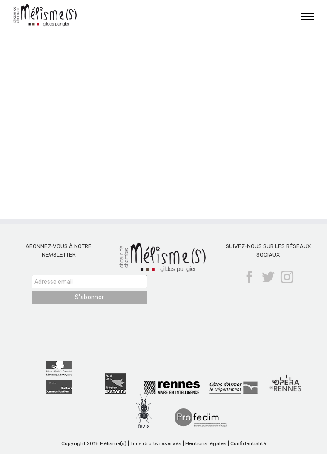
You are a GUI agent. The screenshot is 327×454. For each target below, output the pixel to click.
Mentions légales (206, 443)
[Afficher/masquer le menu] (308, 16)
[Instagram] (287, 277)
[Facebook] (249, 277)
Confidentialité (248, 443)
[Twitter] (268, 277)
